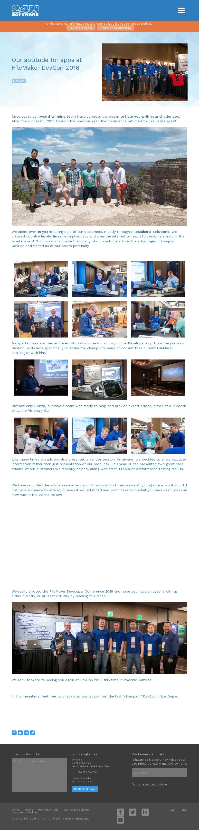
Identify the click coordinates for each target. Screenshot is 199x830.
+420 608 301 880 (82, 781)
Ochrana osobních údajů (149, 784)
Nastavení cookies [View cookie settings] (25, 812)
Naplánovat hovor (84, 789)
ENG (184, 809)
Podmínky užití (48, 809)
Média (29, 809)
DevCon (19, 80)
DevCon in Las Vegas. (161, 696)
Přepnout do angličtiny (115, 28)
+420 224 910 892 (87, 772)
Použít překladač (81, 28)
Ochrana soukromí (77, 809)
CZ (172, 809)
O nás (16, 809)
